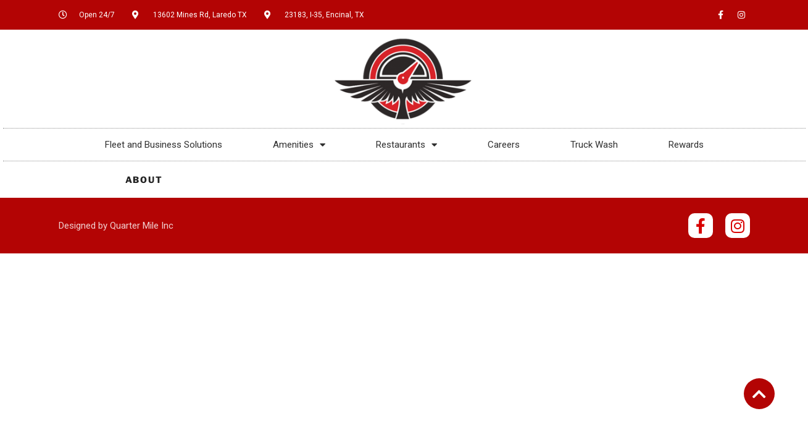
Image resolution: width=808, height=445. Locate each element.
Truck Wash (594, 144)
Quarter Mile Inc (141, 225)
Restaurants (406, 145)
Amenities (299, 145)
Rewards (686, 144)
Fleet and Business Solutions (163, 144)
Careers (504, 144)
